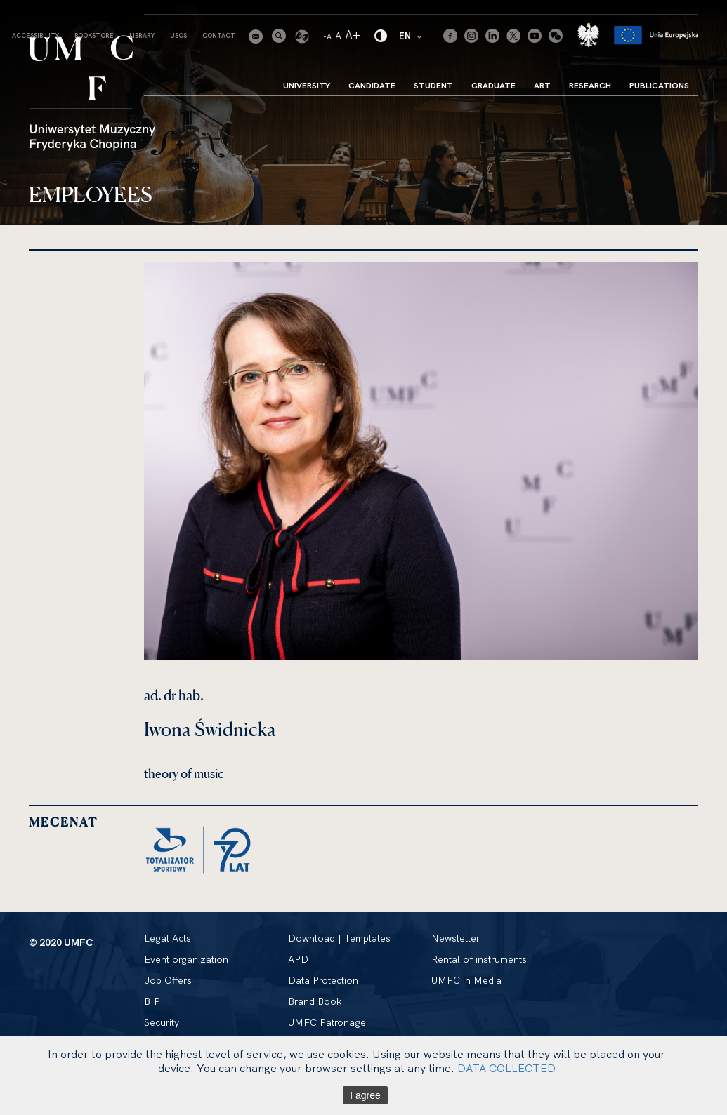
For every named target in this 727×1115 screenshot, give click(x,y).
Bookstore (94, 35)
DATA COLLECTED (506, 1068)
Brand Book (314, 1001)
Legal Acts (167, 938)
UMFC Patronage (327, 1022)
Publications (659, 85)
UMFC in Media (466, 980)
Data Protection (323, 980)
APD (298, 959)
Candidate (371, 85)
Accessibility (35, 35)
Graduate (493, 85)
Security (161, 1022)
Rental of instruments (479, 959)
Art (542, 85)
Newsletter (455, 938)
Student (433, 85)
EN (411, 35)
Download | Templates (339, 938)
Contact (218, 35)
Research (590, 85)
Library (142, 35)
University (306, 85)
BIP (152, 1001)
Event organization (186, 959)
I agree (365, 1095)
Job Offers (168, 980)
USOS (178, 35)
